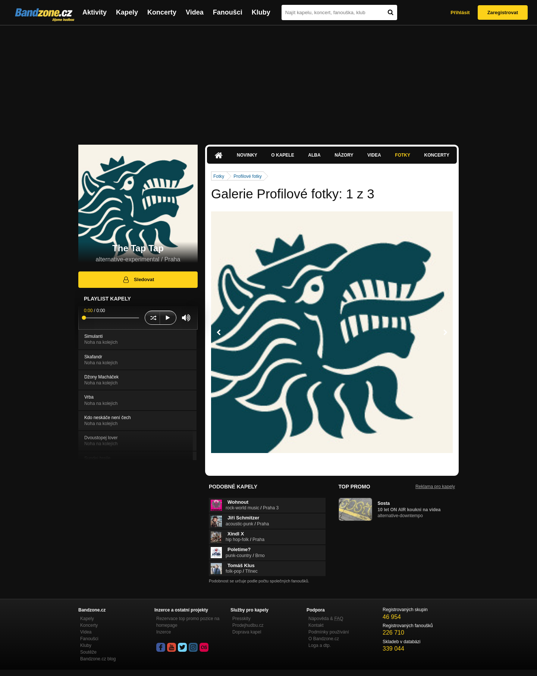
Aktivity (94, 12)
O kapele (282, 155)
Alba (314, 155)
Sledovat (138, 280)
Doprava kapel (246, 632)
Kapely (127, 12)
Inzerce (163, 632)
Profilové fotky (247, 176)
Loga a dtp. (319, 645)
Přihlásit (460, 12)
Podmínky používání (328, 632)
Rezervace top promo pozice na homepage (187, 622)
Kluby (261, 12)
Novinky (247, 155)
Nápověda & (325, 618)
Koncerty (161, 12)
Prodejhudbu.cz (247, 625)
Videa (195, 12)
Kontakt (316, 625)
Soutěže (88, 652)
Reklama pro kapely (435, 486)
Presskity (241, 618)
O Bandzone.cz (323, 638)
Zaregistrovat (502, 12)
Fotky (402, 155)
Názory (344, 155)
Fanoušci (227, 12)
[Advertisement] (268, 81)
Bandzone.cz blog (98, 658)
